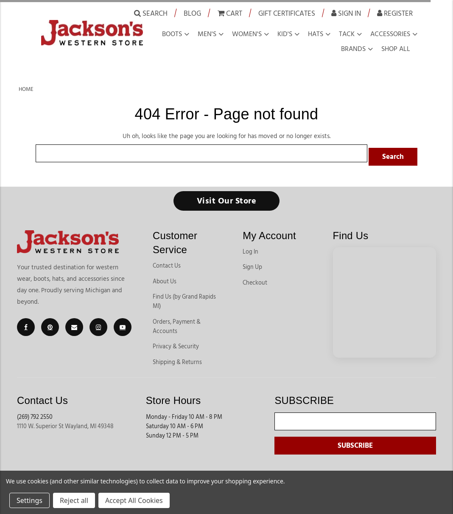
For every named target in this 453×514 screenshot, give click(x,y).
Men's (207, 34)
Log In (250, 248)
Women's (247, 34)
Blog (192, 13)
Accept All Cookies (134, 500)
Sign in (346, 13)
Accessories (390, 34)
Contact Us (167, 262)
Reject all (74, 500)
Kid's (284, 34)
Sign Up (252, 264)
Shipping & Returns (177, 359)
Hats (315, 34)
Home (26, 89)
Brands (353, 48)
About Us (164, 278)
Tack (347, 34)
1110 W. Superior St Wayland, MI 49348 (65, 423)
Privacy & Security (176, 343)
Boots (172, 34)
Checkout (255, 279)
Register (395, 13)
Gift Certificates (286, 13)
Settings (29, 500)
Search (151, 13)
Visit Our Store (227, 197)
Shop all (395, 48)
